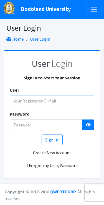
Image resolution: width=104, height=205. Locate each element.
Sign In (52, 140)
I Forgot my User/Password (52, 165)
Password (19, 114)
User (14, 90)
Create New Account (52, 152)
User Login (40, 39)
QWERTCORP (62, 191)
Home (15, 39)
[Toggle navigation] (94, 9)
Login (52, 63)
